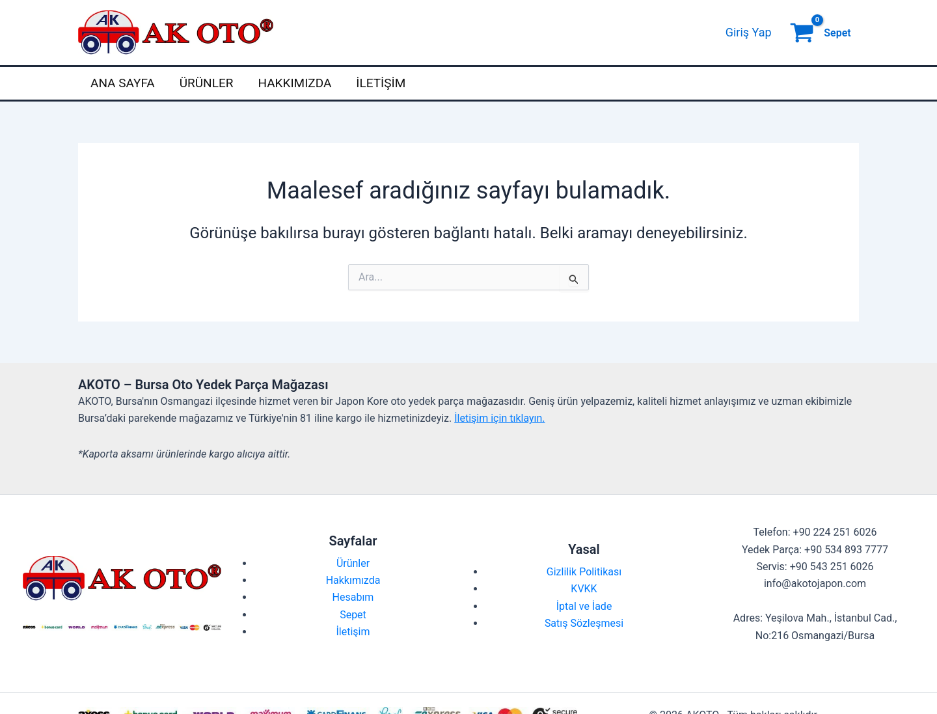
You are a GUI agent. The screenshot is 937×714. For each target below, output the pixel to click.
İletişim (380, 83)
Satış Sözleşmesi (584, 623)
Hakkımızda (294, 83)
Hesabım (353, 597)
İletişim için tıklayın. (499, 418)
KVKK (584, 589)
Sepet (353, 615)
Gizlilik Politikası (584, 572)
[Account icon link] (749, 32)
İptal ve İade (584, 606)
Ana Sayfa (122, 83)
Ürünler (207, 83)
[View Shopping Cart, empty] (822, 32)
